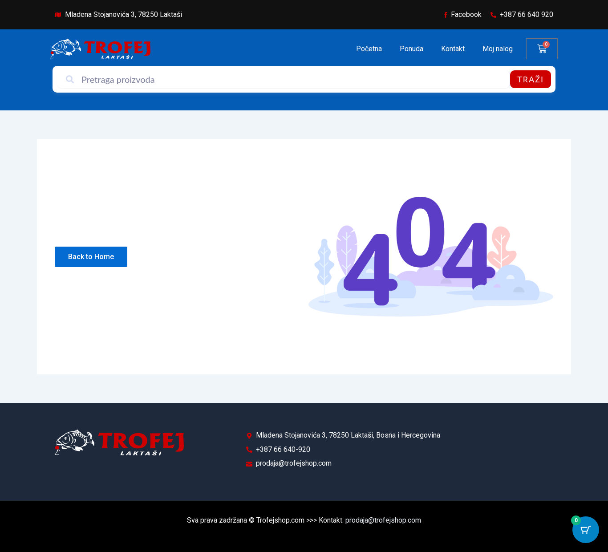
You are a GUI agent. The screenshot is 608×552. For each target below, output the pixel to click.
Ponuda (411, 49)
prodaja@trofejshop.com (383, 520)
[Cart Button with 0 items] (585, 529)
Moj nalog (497, 49)
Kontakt (453, 49)
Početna (369, 49)
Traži (530, 79)
